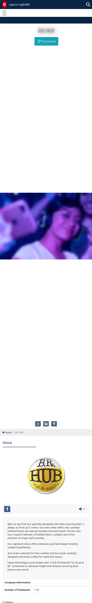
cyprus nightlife (19, 4)
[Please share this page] (81, 509)
